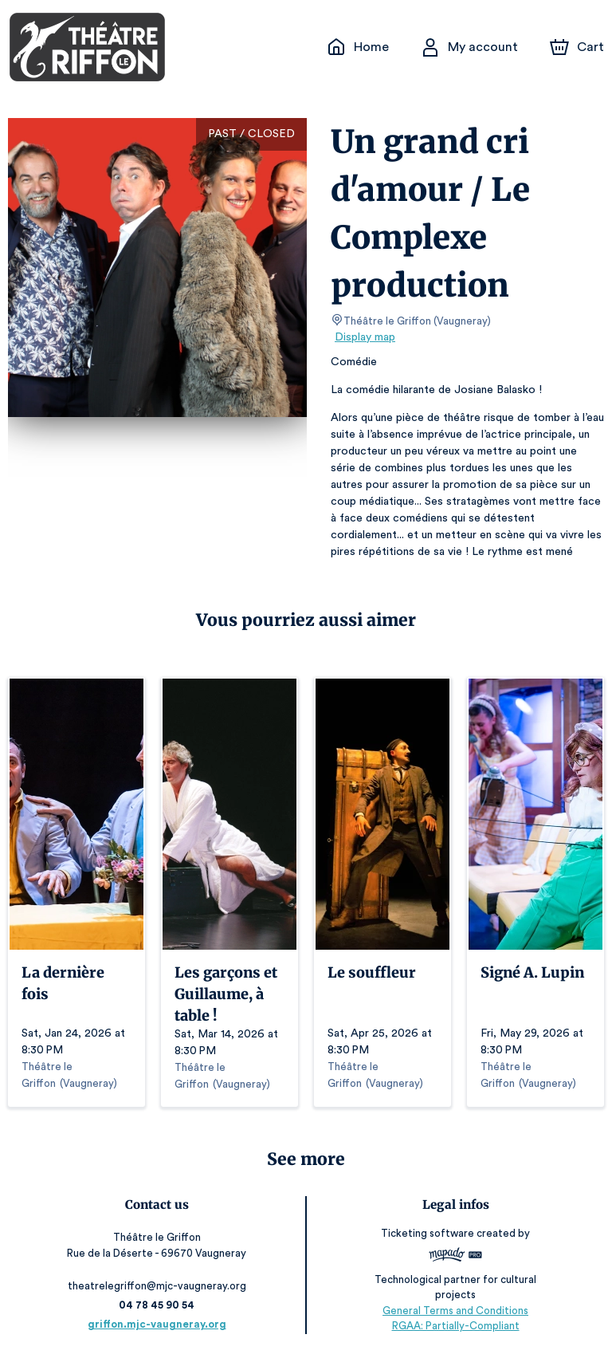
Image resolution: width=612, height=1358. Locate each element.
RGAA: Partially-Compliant (455, 1326)
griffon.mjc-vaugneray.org (156, 1324)
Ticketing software (429, 1239)
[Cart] (578, 47)
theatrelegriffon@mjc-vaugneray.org (156, 1286)
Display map (365, 337)
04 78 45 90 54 (156, 1305)
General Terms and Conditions (455, 1311)
